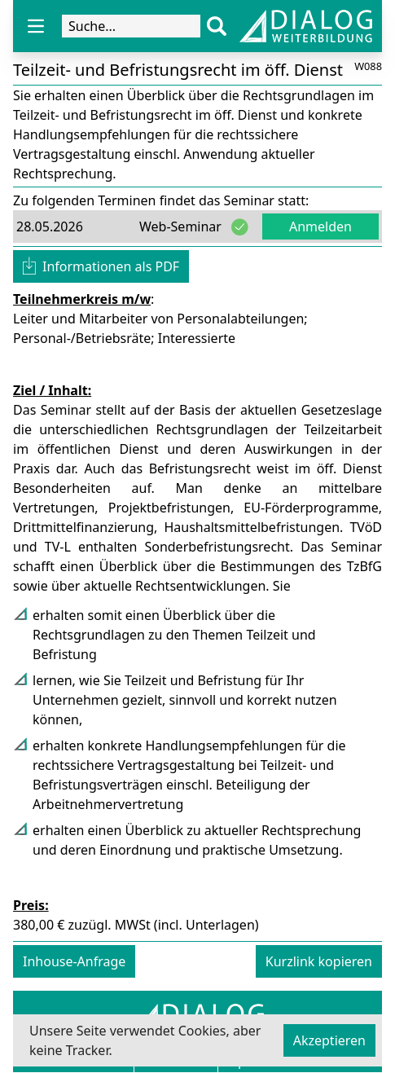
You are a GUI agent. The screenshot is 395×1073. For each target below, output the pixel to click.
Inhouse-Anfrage (74, 961)
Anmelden (320, 226)
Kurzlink (319, 961)
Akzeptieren (329, 1040)
